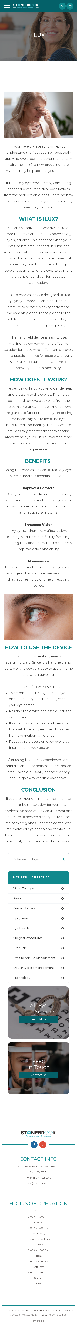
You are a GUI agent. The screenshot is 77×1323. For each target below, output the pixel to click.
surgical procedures (27, 938)
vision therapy (23, 888)
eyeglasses (20, 918)
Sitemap (62, 1314)
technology (21, 977)
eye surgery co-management (34, 958)
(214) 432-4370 (43, 1177)
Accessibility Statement (23, 1314)
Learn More (39, 1019)
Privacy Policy (47, 1314)
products (19, 948)
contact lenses (24, 908)
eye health (21, 928)
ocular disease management (33, 968)
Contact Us (38, 1075)
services (19, 898)
